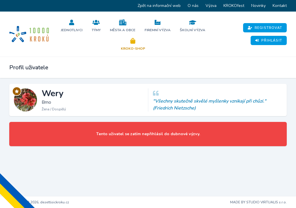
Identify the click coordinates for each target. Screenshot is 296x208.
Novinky (258, 5)
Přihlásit (268, 40)
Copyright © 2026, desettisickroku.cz (39, 202)
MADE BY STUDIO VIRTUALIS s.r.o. (258, 202)
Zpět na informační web (159, 5)
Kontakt (280, 5)
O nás (193, 5)
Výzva (211, 5)
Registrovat (265, 27)
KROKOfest (233, 5)
